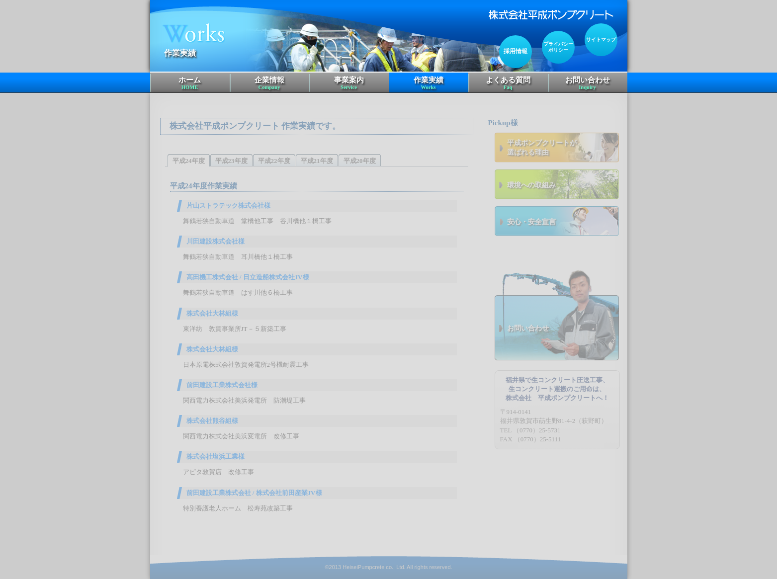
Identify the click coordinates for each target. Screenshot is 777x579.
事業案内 (349, 83)
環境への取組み (531, 185)
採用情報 (515, 51)
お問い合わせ (587, 83)
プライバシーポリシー (558, 47)
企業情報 (269, 83)
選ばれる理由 (563, 147)
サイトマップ (601, 39)
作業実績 (428, 83)
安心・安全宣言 (531, 222)
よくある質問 (508, 83)
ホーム (190, 83)
